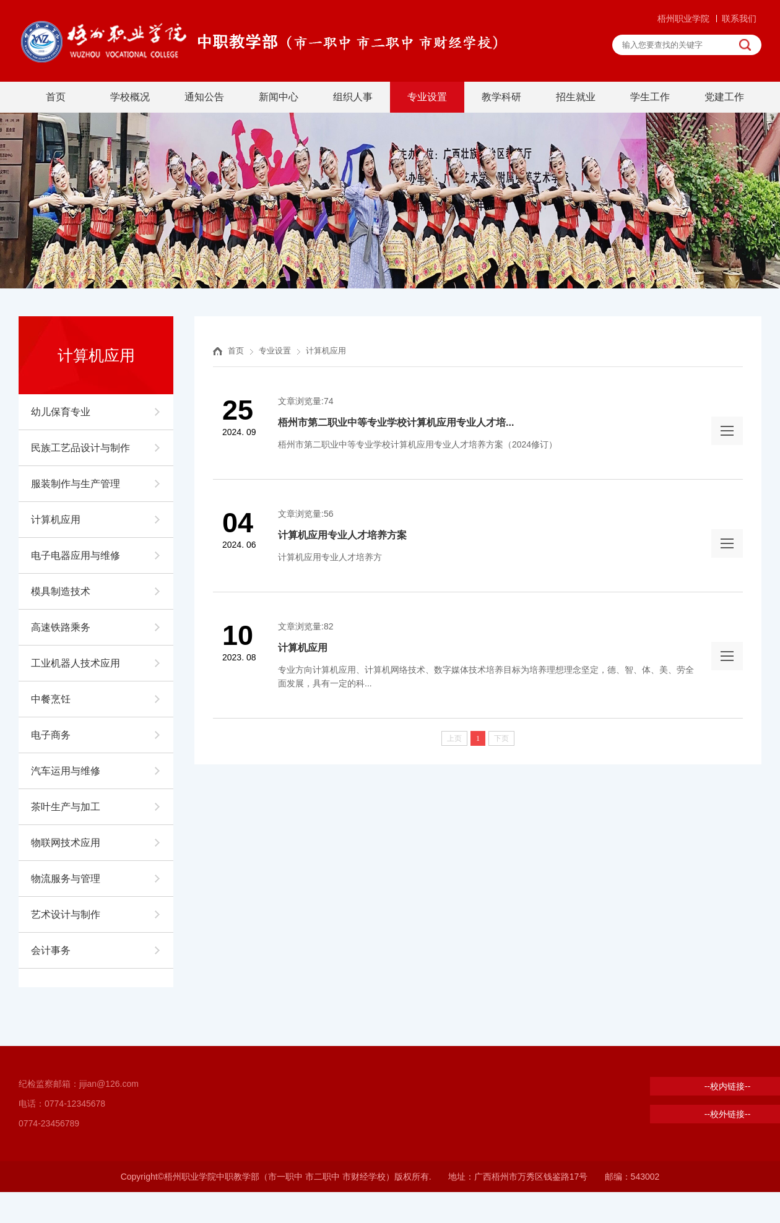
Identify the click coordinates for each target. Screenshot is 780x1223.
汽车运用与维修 (65, 771)
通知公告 (204, 97)
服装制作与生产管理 (75, 483)
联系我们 (739, 19)
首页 (56, 97)
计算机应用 (55, 519)
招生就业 (576, 97)
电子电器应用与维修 (75, 555)
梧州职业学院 (683, 19)
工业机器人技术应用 (75, 663)
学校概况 (130, 97)
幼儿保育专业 (60, 412)
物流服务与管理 (65, 878)
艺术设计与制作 (65, 914)
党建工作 (724, 97)
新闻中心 (278, 97)
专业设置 (427, 97)
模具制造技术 (60, 591)
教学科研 (501, 97)
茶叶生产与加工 (65, 807)
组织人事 (353, 97)
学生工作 (650, 97)
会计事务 (51, 950)
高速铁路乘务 (60, 627)
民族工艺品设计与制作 (80, 448)
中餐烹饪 (51, 699)
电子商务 (51, 735)
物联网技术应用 (65, 842)
